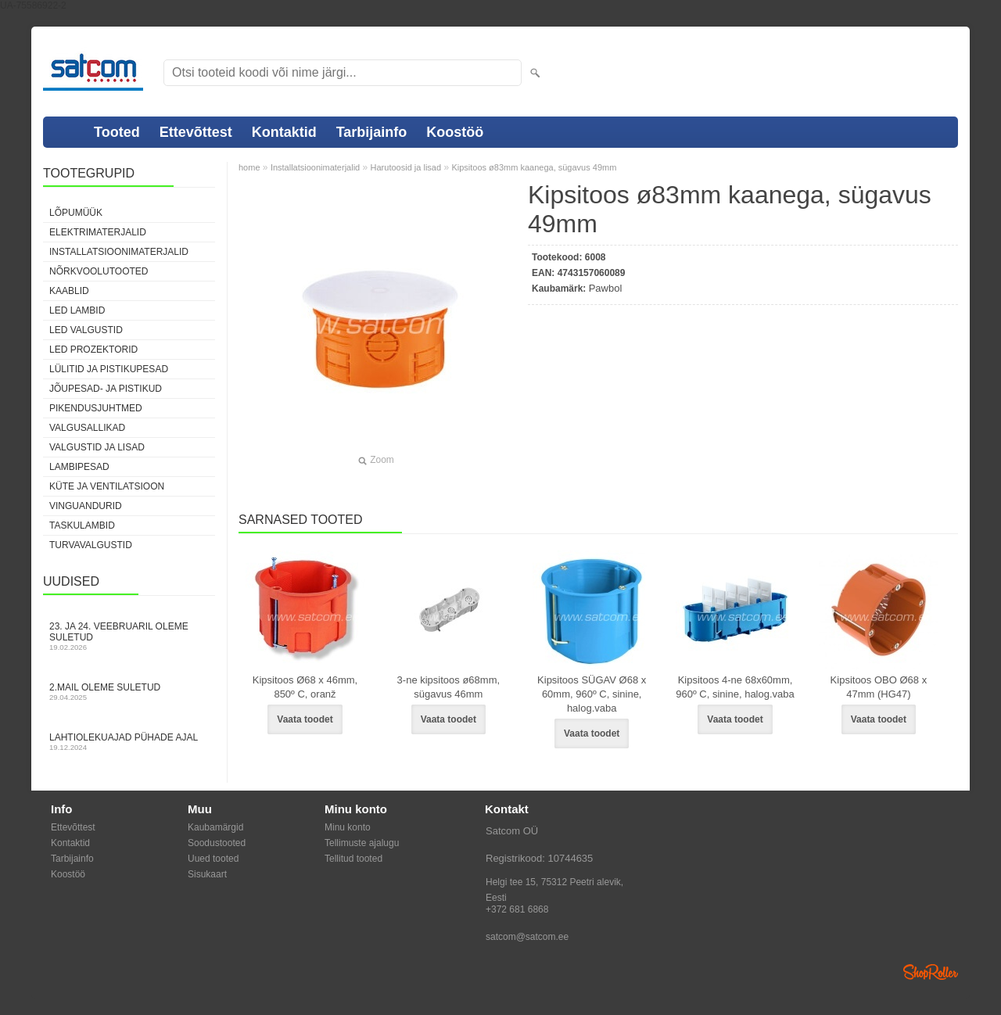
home (249, 167)
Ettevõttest (196, 132)
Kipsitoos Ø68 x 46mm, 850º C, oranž (305, 687)
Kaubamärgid (215, 827)
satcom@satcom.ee (527, 936)
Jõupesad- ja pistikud (105, 388)
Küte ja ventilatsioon (106, 486)
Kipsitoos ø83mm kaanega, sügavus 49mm (533, 167)
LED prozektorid (93, 349)
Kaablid (69, 290)
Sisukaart (207, 874)
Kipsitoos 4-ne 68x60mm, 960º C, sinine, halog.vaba (735, 687)
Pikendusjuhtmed (95, 408)
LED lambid (77, 310)
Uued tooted (213, 858)
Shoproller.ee (930, 972)
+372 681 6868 (517, 909)
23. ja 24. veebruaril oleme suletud (129, 636)
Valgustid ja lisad (97, 447)
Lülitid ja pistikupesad (108, 369)
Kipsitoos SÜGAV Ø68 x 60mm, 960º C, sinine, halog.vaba (591, 694)
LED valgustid (86, 330)
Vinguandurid (85, 505)
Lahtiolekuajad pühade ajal (129, 741)
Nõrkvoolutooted (98, 271)
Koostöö (454, 132)
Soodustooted (217, 842)
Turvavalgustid (90, 545)
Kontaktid (284, 132)
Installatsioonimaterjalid (118, 251)
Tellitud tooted (353, 858)
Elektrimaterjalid (97, 232)
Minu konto (348, 827)
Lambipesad (79, 466)
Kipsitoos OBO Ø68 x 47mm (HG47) (879, 687)
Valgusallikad (87, 427)
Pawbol (605, 288)
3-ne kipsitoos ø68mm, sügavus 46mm (448, 687)
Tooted (117, 132)
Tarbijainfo (371, 132)
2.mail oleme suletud (129, 691)
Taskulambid (82, 525)
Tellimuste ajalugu (362, 842)
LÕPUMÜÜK (75, 212)
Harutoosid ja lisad (406, 167)
